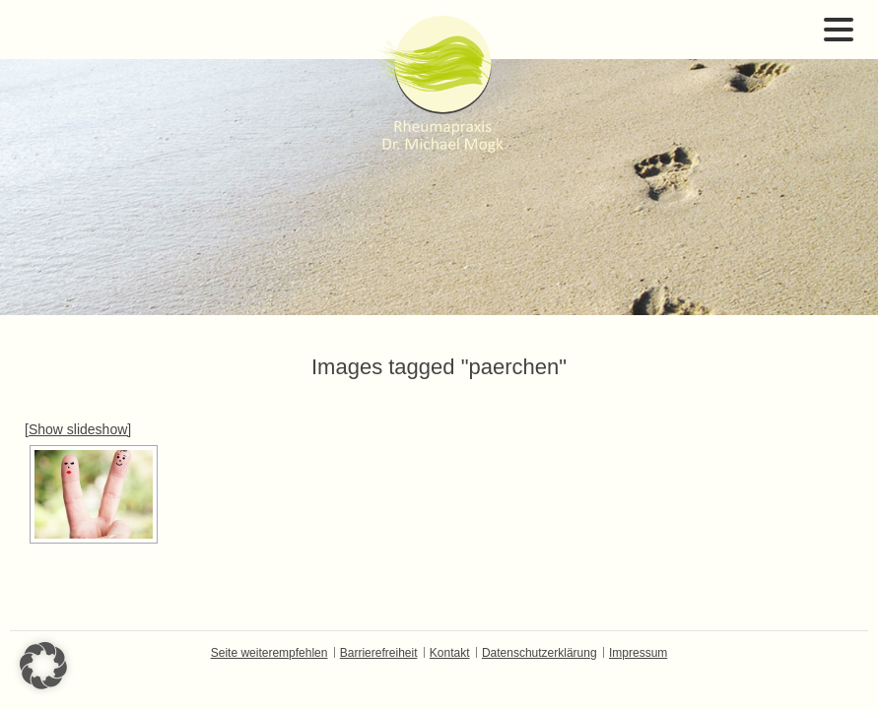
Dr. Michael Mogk (439, 84)
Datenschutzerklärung (539, 653)
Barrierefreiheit (379, 653)
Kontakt (450, 653)
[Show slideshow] (78, 429)
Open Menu (838, 29)
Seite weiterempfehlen (269, 653)
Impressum (638, 653)
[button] (43, 665)
